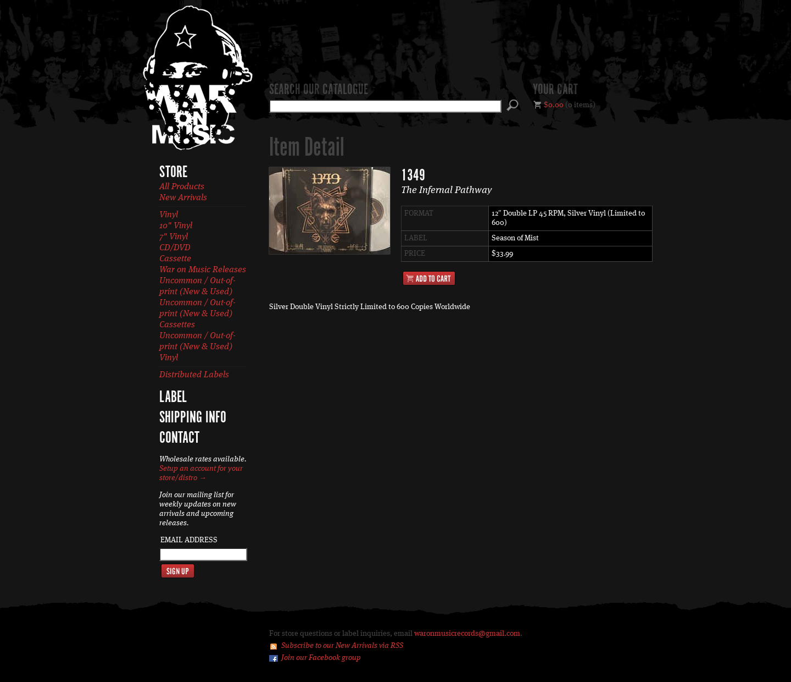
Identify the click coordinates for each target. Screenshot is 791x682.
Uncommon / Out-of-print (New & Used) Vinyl (197, 347)
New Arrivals (183, 198)
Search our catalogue (318, 90)
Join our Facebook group (321, 658)
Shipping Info (192, 418)
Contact (179, 438)
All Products (181, 187)
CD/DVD (175, 248)
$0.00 (554, 105)
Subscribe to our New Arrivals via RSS (342, 646)
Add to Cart (429, 278)
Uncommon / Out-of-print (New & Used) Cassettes (197, 314)
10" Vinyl (175, 226)
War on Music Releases (202, 270)
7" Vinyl (173, 237)
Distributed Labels (194, 375)
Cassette (175, 259)
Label (173, 397)
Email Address (189, 540)
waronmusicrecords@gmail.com (467, 633)
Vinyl (168, 215)
